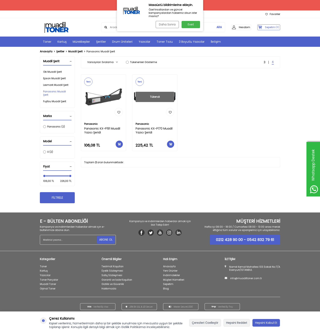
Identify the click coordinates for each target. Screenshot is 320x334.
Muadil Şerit (75, 51)
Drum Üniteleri (122, 42)
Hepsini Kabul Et (266, 323)
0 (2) (48, 152)
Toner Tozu (165, 42)
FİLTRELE (57, 198)
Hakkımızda (108, 289)
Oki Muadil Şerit (52, 71)
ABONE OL (106, 240)
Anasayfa (46, 51)
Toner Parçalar (49, 280)
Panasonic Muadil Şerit (54, 93)
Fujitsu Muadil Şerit (54, 101)
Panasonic (91, 124)
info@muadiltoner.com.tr (246, 279)
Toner (47, 42)
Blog (166, 289)
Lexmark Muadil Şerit (55, 85)
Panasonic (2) (54, 126)
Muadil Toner (48, 284)
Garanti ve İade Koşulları (116, 280)
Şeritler (101, 42)
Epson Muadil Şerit (54, 78)
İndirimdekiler (171, 276)
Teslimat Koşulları (112, 267)
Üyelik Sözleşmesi (112, 271)
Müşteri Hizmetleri (173, 280)
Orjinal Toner (47, 289)
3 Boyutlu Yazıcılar (192, 42)
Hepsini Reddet (236, 323)
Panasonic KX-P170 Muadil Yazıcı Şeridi (154, 130)
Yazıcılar (144, 42)
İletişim (216, 42)
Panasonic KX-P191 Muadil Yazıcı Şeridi (102, 130)
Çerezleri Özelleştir (205, 323)
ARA (213, 27)
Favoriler (272, 14)
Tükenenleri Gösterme (141, 62)
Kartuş (62, 42)
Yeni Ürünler (170, 271)
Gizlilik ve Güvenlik (112, 284)
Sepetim (168, 284)
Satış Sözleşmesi (111, 276)
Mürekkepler (81, 42)
